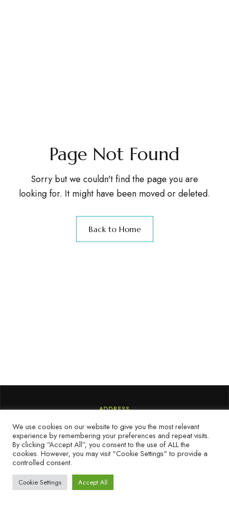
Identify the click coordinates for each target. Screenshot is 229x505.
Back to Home (115, 229)
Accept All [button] (93, 482)
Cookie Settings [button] (39, 482)
